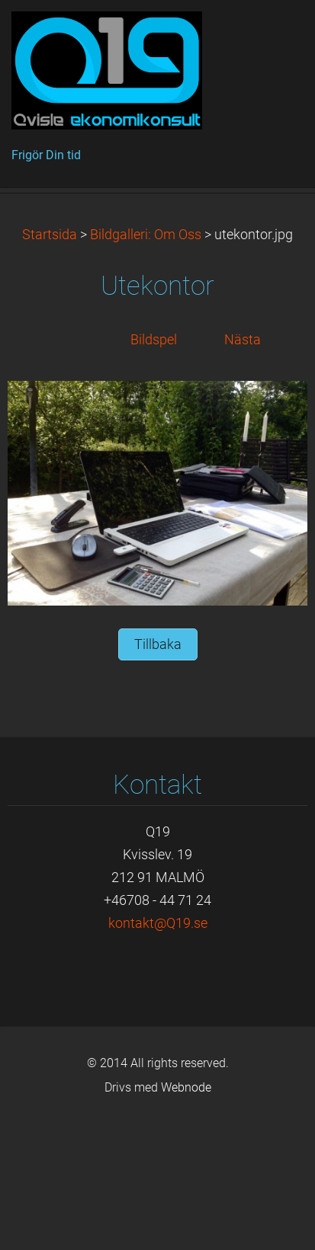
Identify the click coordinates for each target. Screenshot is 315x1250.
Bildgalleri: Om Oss (145, 359)
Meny (273, 34)
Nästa (242, 464)
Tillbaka (158, 769)
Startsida (49, 359)
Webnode (186, 1212)
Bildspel (153, 464)
